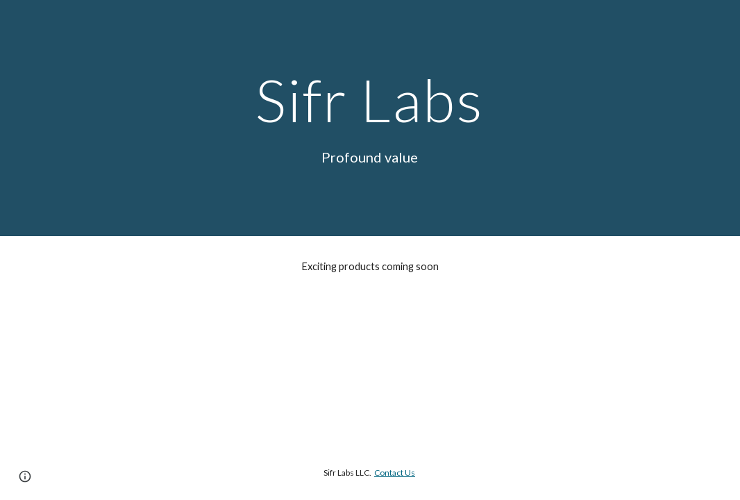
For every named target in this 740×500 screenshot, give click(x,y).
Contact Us (394, 472)
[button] (25, 476)
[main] (370, 99)
